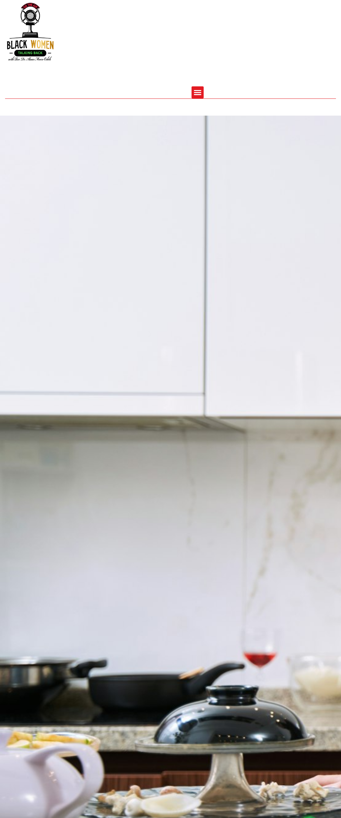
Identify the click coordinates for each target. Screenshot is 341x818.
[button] (198, 92)
